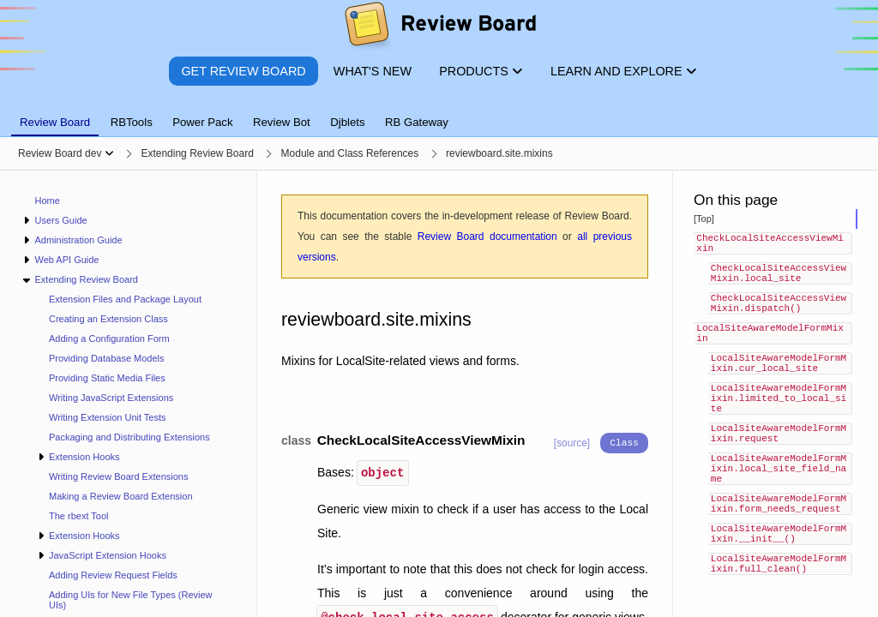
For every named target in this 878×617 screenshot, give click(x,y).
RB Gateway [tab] (416, 122)
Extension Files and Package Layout (125, 299)
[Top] (704, 218)
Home (47, 200)
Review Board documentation (487, 237)
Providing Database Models (107, 358)
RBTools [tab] (132, 122)
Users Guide (60, 220)
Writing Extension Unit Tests (107, 417)
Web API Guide (66, 260)
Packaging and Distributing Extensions (129, 437)
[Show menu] (109, 153)
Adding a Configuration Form (109, 338)
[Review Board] (439, 28)
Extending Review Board (85, 279)
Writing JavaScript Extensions (111, 397)
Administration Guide (78, 240)
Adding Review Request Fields (113, 575)
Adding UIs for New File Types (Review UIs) (131, 600)
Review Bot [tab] (281, 122)
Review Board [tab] (55, 122)
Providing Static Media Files (107, 378)
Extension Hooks (84, 457)
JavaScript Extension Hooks (107, 555)
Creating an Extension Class (108, 319)
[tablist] (439, 112)
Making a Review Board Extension (121, 496)
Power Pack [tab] (202, 122)
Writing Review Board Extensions (118, 476)
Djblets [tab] (347, 122)
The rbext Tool (79, 516)
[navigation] (128, 394)
